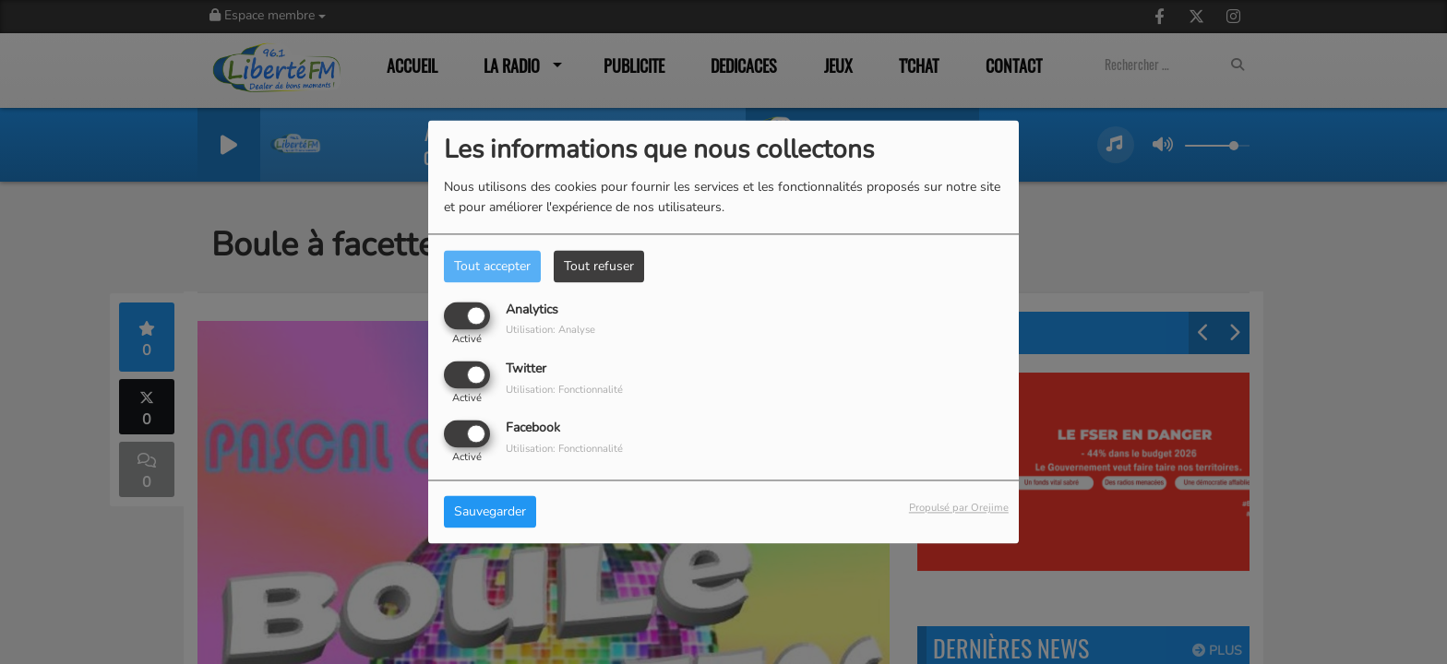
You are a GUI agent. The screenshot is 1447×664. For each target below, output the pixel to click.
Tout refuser (599, 266)
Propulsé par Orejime (959, 509)
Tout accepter (492, 266)
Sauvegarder (490, 512)
